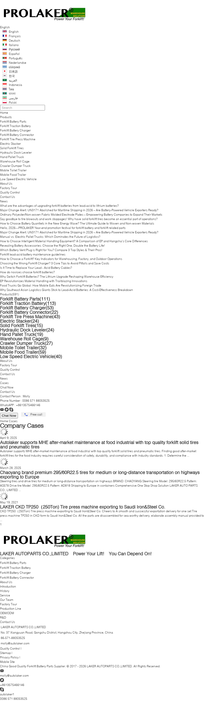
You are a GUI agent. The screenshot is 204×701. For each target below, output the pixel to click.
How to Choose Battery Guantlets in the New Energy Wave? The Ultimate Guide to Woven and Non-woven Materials (77, 223)
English (14, 31)
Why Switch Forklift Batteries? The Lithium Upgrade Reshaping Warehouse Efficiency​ (56, 276)
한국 (12, 76)
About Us (6, 183)
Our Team (6, 600)
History (4, 591)
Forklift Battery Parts (13, 121)
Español (14, 54)
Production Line (10, 608)
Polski (13, 102)
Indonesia (15, 85)
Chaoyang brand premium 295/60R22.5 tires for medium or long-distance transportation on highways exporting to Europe (100, 474)
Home (4, 112)
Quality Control (10, 192)
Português (15, 58)
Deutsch (14, 40)
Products (6, 117)
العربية (13, 80)
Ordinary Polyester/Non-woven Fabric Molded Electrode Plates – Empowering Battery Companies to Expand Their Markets (81, 214)
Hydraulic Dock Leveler (16, 152)
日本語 (13, 71)
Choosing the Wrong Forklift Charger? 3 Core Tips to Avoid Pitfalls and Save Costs (54, 263)
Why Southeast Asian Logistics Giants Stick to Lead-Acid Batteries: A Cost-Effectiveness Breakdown (66, 290)
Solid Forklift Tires (12, 148)
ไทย (11, 89)
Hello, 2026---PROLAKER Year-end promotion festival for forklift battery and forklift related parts (63, 228)
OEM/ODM (7, 613)
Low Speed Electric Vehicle (18, 179)
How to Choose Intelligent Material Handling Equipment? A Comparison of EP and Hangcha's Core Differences (74, 241)
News (4, 201)
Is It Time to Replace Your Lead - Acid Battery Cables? (36, 268)
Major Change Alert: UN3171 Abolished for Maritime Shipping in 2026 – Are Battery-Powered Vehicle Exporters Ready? (79, 210)
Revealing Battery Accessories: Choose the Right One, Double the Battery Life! (52, 245)
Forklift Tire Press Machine (17, 139)
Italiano (14, 45)
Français (15, 36)
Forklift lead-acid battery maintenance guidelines (32, 254)
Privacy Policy (9, 657)
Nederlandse (17, 62)
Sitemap (5, 653)
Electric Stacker (10, 143)
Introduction (8, 586)
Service (5, 595)
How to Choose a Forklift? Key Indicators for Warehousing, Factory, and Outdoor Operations (61, 259)
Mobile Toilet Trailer (13, 170)
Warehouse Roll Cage (14, 161)
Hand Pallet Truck (12, 157)
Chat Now (7, 387)
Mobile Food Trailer (13, 174)
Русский (14, 49)
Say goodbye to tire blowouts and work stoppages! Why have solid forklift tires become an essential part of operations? (79, 219)
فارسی (13, 98)
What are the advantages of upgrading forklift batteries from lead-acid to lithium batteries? (59, 205)
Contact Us (7, 197)
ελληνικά (14, 67)
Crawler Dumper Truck (15, 166)
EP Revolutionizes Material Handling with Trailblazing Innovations (43, 281)
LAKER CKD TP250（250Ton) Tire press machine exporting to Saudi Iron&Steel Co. (82, 507)
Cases (4, 383)
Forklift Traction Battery (15, 126)
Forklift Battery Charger (15, 130)
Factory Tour (8, 188)
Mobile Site (7, 662)
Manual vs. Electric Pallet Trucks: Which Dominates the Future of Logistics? (50, 237)
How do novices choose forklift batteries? (27, 272)
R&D (3, 617)
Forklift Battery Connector (17, 135)
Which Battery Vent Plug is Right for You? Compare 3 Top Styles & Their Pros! (51, 250)
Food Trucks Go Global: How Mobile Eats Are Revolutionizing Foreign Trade (50, 285)
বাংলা (12, 94)
